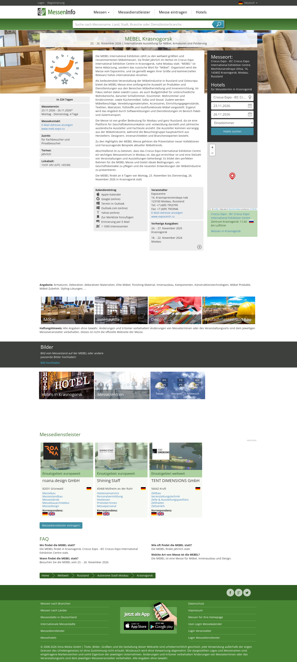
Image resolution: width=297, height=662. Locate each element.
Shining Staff (108, 480)
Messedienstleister (134, 12)
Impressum (195, 610)
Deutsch (250, 3)
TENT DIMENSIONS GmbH (175, 480)
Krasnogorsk (145, 575)
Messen (101, 12)
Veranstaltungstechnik (165, 496)
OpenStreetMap (234, 209)
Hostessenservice (108, 493)
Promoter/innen (107, 503)
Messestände (50, 499)
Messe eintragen (173, 12)
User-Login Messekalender (205, 624)
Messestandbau (52, 496)
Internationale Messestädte (58, 624)
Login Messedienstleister (204, 637)
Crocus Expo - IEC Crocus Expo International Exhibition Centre (230, 216)
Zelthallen (157, 503)
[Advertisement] (148, 270)
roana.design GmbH (61, 480)
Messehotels (48, 637)
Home (45, 575)
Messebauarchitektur (56, 503)
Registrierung (56, 3)
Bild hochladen (50, 362)
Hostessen (103, 499)
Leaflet (215, 209)
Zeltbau (156, 493)
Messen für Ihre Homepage (205, 617)
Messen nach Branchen (55, 603)
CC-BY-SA (253, 209)
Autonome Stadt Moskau (112, 575)
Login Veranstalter (199, 631)
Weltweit (63, 575)
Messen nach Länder (54, 610)
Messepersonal (106, 506)
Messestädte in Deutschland (59, 617)
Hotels (201, 12)
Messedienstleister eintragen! (61, 525)
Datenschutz (196, 603)
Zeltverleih (158, 506)
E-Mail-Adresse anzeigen (57, 125)
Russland (83, 575)
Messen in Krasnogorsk (226, 231)
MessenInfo (57, 12)
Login (41, 3)
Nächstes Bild (200, 456)
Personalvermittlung (110, 496)
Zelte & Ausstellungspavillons (170, 499)
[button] (232, 176)
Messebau (48, 493)
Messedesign (50, 506)
